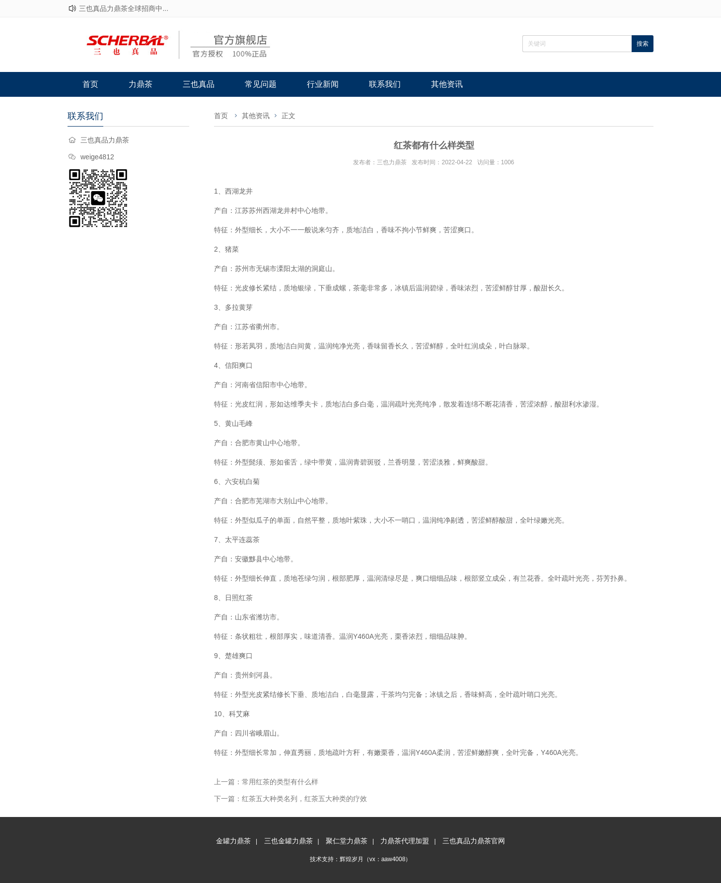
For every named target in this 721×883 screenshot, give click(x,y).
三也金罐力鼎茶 (288, 841)
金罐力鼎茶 (233, 841)
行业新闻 (323, 84)
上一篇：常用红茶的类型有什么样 (266, 782)
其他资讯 (447, 84)
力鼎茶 (140, 84)
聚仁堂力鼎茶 (346, 841)
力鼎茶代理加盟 (404, 841)
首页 (90, 84)
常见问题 (261, 84)
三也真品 (199, 84)
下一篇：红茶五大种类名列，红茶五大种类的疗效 (290, 799)
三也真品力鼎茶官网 (473, 841)
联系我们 (385, 84)
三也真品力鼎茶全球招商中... (123, 8)
